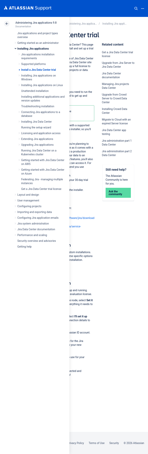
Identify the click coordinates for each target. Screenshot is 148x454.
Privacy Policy (75, 443)
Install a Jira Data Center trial (38, 69)
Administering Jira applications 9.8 (35, 22)
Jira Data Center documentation (36, 229)
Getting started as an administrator (38, 42)
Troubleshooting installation (37, 106)
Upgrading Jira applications (37, 144)
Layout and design (28, 194)
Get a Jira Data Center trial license (41, 188)
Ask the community (115, 193)
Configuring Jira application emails (38, 217)
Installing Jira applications (33, 48)
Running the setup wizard (36, 127)
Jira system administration (33, 223)
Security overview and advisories (36, 240)
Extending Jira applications (37, 139)
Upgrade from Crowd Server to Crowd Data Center (114, 98)
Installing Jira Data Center (36, 121)
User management (28, 200)
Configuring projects (29, 206)
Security (114, 443)
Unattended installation (35, 90)
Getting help (24, 246)
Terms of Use (96, 443)
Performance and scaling (32, 235)
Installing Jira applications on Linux (42, 85)
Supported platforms (33, 64)
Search (136, 8)
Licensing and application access (41, 133)
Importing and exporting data (34, 212)
